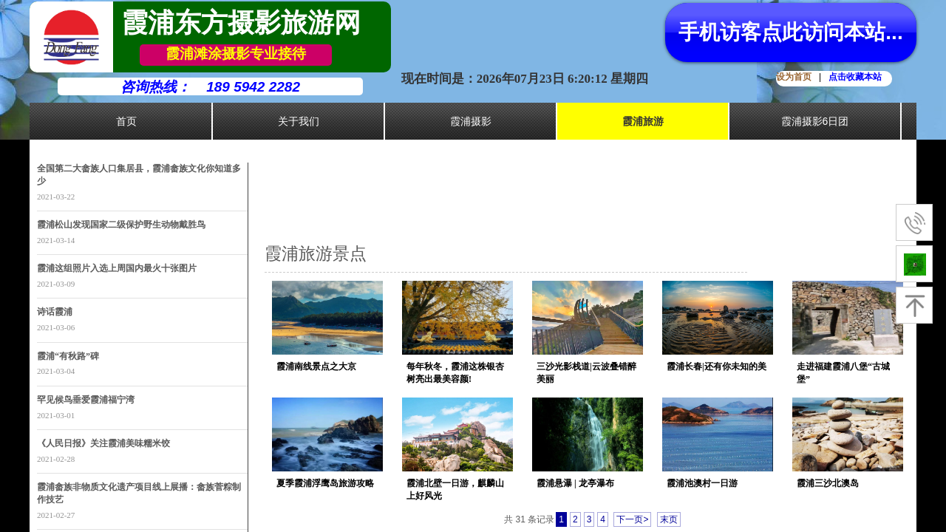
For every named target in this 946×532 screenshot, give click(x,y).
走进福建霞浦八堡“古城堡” (843, 372)
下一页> (632, 519)
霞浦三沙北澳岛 (828, 483)
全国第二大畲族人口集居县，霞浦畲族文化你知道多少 (139, 174)
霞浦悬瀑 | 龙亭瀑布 (575, 483)
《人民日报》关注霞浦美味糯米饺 (103, 443)
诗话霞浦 (54, 312)
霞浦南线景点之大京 (316, 366)
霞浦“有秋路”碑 (68, 356)
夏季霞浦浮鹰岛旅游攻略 (325, 483)
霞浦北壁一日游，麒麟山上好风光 (455, 489)
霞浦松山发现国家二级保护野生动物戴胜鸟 (121, 224)
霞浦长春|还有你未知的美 (716, 366)
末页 (669, 519)
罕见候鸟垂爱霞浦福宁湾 (86, 400)
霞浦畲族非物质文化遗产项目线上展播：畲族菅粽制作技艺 (139, 493)
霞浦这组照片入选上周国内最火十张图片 (117, 268)
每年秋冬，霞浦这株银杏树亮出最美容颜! (455, 372)
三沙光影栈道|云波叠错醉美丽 (586, 372)
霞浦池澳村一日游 (702, 483)
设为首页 (793, 77)
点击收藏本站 (855, 77)
